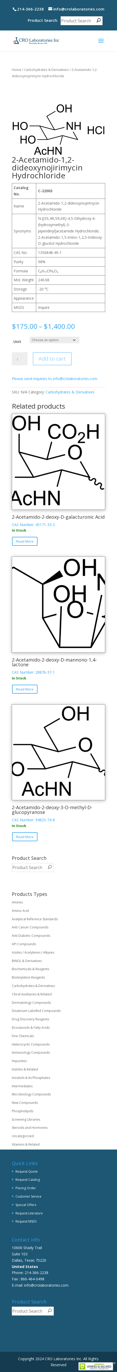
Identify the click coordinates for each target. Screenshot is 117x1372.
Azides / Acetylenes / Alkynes (33, 952)
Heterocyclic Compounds (31, 1044)
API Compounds (24, 944)
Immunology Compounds (31, 1052)
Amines (17, 902)
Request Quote (26, 1171)
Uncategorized (23, 1136)
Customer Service (28, 1196)
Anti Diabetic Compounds (31, 935)
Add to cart (52, 358)
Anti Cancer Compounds (30, 927)
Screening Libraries (26, 1119)
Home (16, 69)
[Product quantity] (20, 359)
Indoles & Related (25, 1069)
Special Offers (25, 1205)
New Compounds (25, 1102)
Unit (17, 341)
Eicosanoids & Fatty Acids (31, 1027)
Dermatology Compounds (31, 1002)
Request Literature (29, 1213)
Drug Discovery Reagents (30, 1019)
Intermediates (22, 1086)
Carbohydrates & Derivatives (46, 69)
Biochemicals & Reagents (30, 969)
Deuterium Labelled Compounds (36, 1011)
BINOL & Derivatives (27, 961)
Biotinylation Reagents (28, 977)
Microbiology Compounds (31, 1094)
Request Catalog (27, 1179)
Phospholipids (22, 1111)
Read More (25, 541)
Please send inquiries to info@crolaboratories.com (54, 378)
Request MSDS (25, 1221)
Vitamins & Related (26, 1144)
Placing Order (25, 1188)
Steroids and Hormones (29, 1127)
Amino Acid (20, 910)
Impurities (19, 1061)
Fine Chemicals (23, 1036)
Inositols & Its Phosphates (31, 1077)
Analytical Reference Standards (35, 919)
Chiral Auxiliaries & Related (32, 994)
